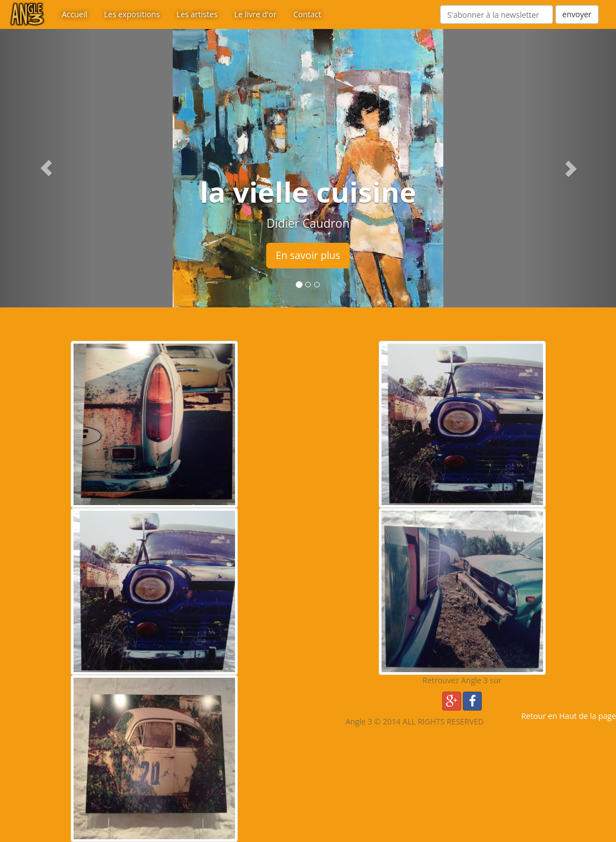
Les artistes (197, 14)
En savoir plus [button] (308, 255)
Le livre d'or (255, 14)
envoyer (577, 14)
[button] (46, 168)
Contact (307, 14)
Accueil (74, 14)
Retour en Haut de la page (568, 716)
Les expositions (132, 14)
